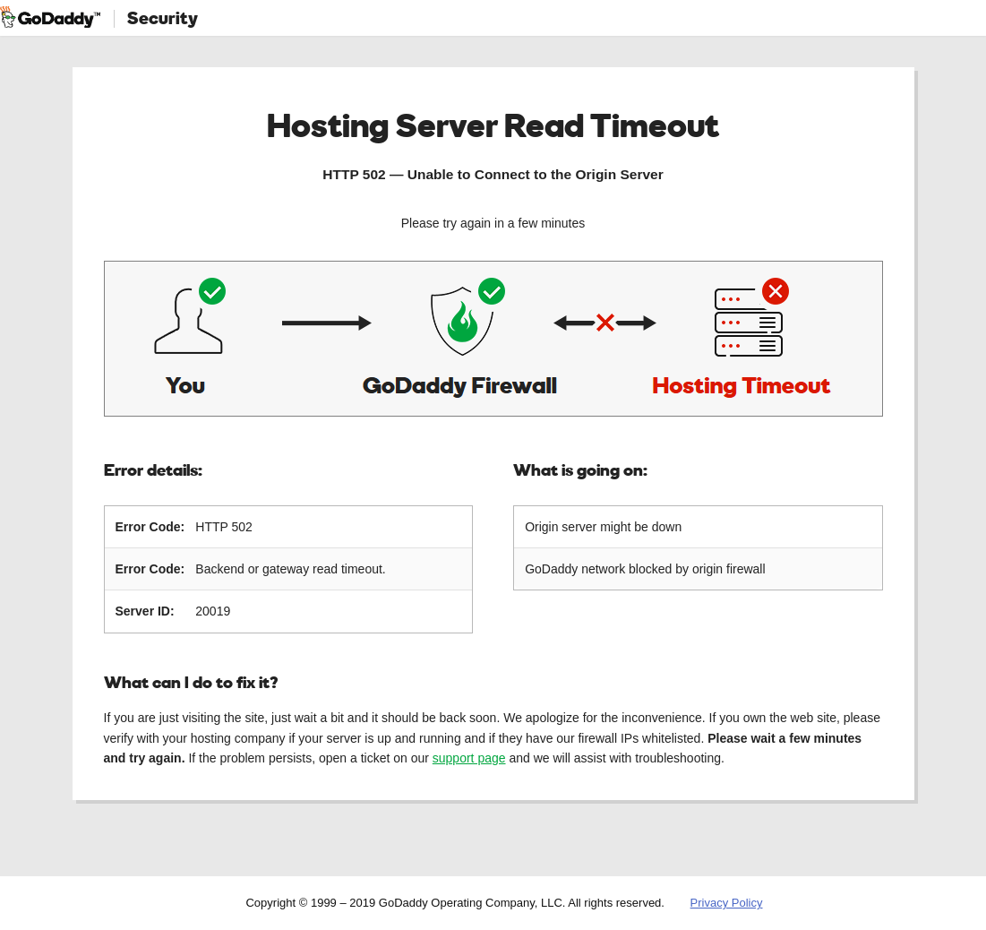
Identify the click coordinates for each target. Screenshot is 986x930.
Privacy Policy (726, 902)
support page (469, 758)
